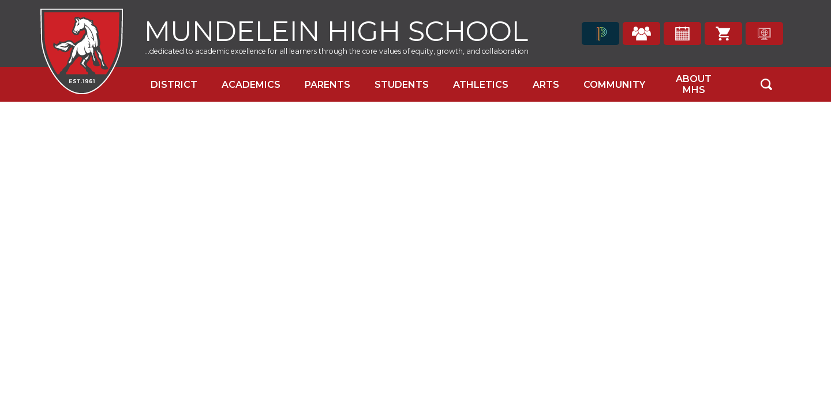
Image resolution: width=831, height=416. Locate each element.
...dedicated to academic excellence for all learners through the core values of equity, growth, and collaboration (336, 51)
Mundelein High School (336, 29)
